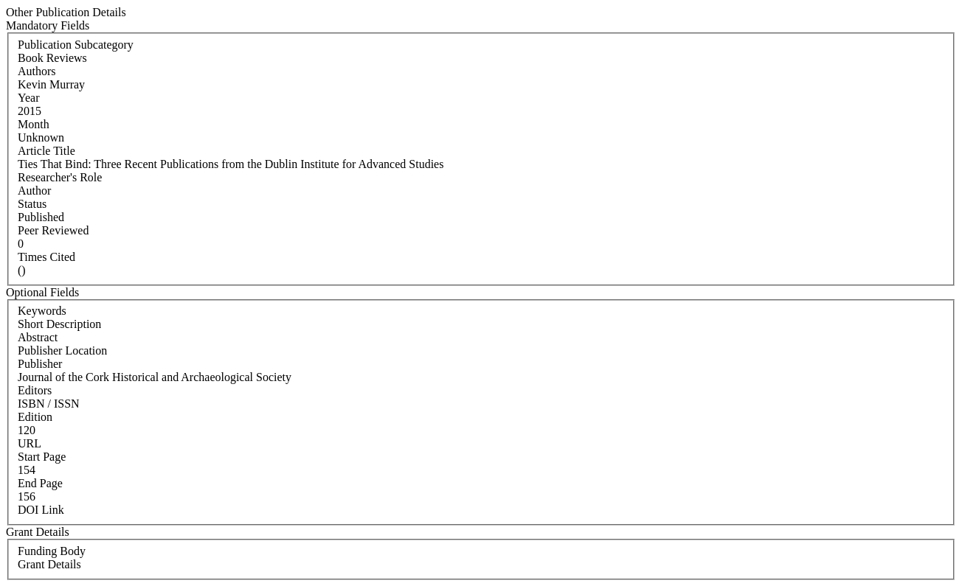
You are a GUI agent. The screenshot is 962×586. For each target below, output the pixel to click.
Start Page (42, 456)
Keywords (42, 310)
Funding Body (52, 551)
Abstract (38, 337)
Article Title (46, 150)
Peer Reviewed (53, 230)
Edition (35, 417)
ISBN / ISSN (49, 403)
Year (28, 97)
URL (29, 443)
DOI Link (41, 509)
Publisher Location (62, 350)
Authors (37, 71)
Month (33, 124)
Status (32, 204)
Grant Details (49, 564)
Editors (35, 390)
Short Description (59, 324)
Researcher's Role (60, 177)
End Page (40, 483)
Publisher (40, 363)
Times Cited (46, 257)
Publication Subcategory (76, 44)
